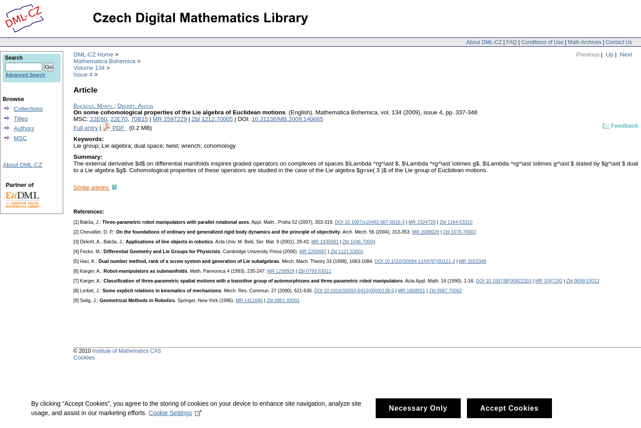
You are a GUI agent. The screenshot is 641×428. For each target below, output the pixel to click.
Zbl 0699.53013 (582, 280)
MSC (20, 138)
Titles (21, 118)
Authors (24, 128)
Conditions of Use (542, 42)
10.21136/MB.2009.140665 (287, 119)
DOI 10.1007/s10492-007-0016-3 (370, 222)
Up (609, 54)
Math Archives (584, 42)
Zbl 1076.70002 (459, 231)
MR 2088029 (425, 231)
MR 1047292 (548, 280)
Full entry (85, 128)
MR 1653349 (472, 261)
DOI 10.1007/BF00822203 (503, 280)
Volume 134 (89, 68)
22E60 (98, 119)
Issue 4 (83, 74)
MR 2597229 (170, 119)
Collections (28, 108)
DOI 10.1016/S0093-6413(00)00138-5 (354, 290)
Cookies (84, 357)
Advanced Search (25, 74)
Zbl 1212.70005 (212, 119)
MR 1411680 (249, 300)
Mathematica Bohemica (104, 61)
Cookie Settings (175, 418)
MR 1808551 (411, 290)
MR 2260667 (313, 251)
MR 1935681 (325, 241)
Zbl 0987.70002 (445, 290)
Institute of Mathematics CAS (126, 351)
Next (626, 54)
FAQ (511, 42)
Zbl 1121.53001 (346, 251)
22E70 (119, 119)
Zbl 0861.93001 (283, 300)
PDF (119, 128)
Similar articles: (91, 188)
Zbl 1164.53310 (455, 222)
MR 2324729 (422, 222)
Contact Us (619, 42)
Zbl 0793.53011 (314, 271)
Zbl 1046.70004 (358, 241)
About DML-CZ (484, 42)
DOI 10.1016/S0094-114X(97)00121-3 (415, 261)
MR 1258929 (280, 271)
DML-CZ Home (93, 54)
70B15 (139, 119)
